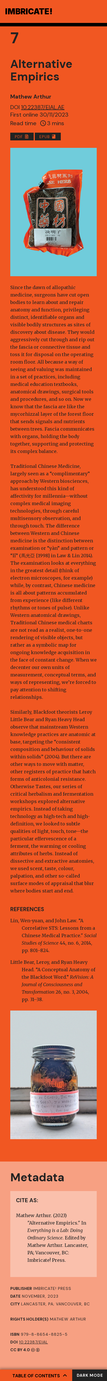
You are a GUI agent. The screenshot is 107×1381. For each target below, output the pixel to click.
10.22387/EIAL (33, 1342)
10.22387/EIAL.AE (42, 107)
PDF (22, 136)
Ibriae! (29, 11)
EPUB (47, 136)
